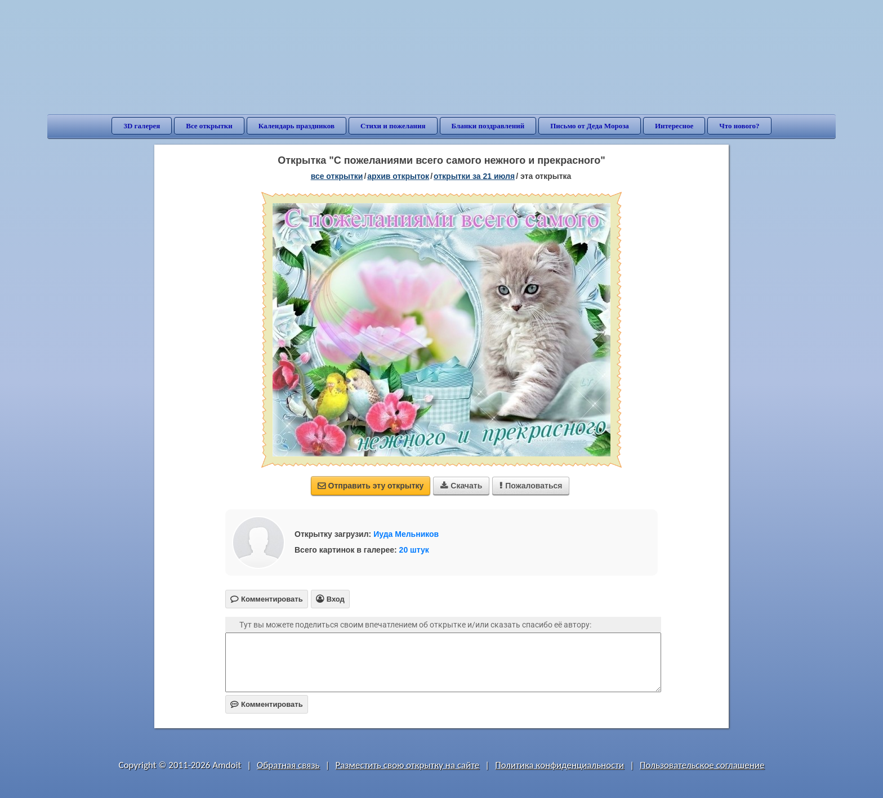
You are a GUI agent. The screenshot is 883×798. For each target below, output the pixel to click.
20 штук (414, 549)
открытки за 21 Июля (474, 176)
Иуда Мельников (406, 534)
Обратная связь (288, 765)
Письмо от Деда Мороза (589, 126)
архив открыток (398, 176)
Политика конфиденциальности (559, 765)
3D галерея (141, 126)
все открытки (337, 176)
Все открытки (209, 126)
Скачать (461, 485)
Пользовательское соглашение (702, 765)
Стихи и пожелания (393, 126)
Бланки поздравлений (488, 126)
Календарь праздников (296, 126)
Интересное (674, 126)
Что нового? (739, 126)
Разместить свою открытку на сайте (407, 765)
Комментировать (266, 704)
